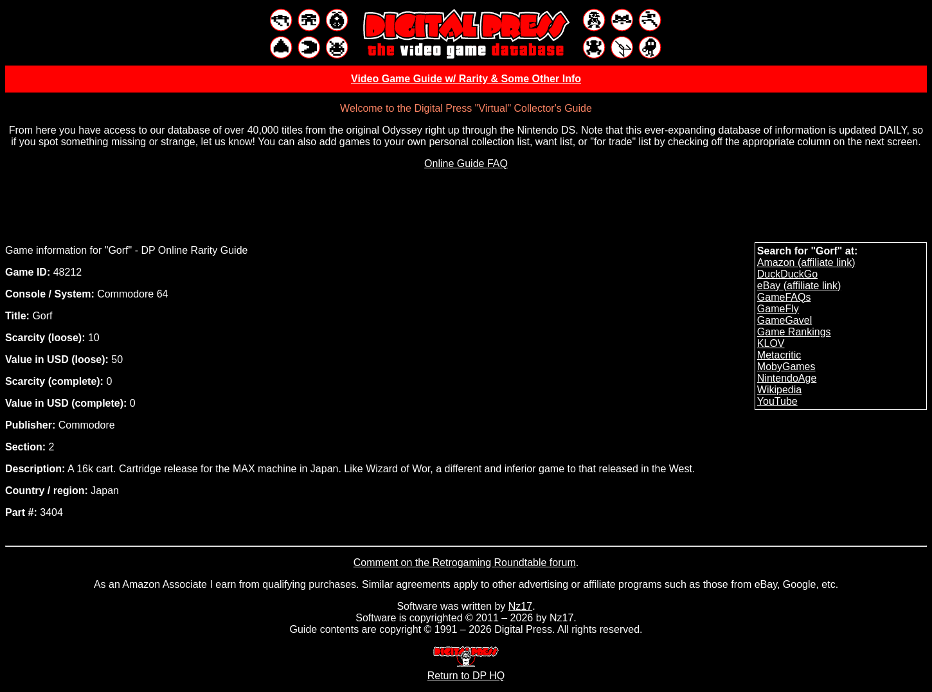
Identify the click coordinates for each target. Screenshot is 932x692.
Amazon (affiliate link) (806, 262)
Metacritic (779, 355)
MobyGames (786, 366)
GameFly (778, 308)
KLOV (771, 343)
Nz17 (520, 606)
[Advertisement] (466, 209)
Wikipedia (779, 389)
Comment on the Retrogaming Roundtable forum (465, 562)
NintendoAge (787, 378)
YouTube (777, 401)
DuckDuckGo (787, 274)
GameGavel (784, 320)
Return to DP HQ (466, 670)
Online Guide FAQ (466, 163)
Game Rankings (794, 331)
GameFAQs (784, 297)
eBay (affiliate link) (799, 285)
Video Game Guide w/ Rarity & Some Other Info (466, 78)
